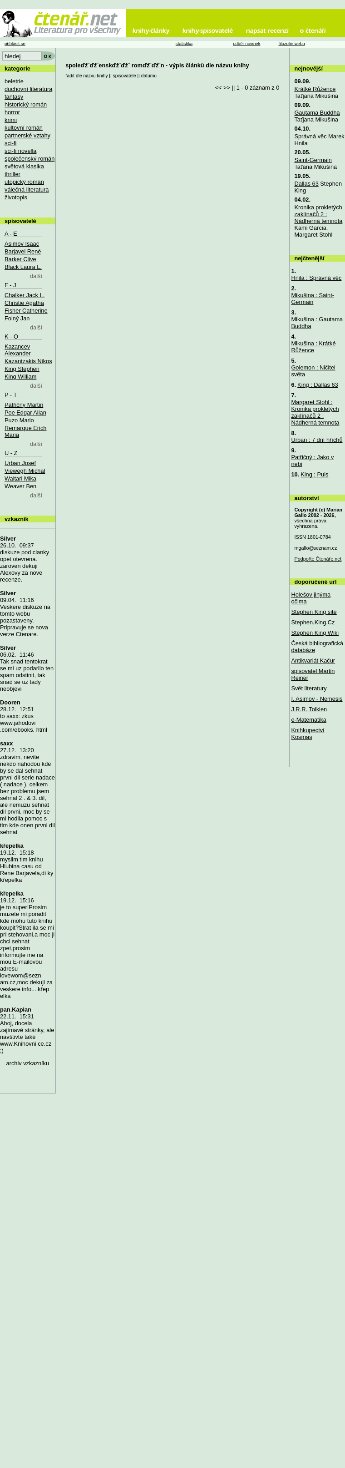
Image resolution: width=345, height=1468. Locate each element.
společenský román (29, 158)
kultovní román (24, 127)
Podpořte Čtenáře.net (317, 559)
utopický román (24, 181)
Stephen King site (313, 611)
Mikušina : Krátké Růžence (313, 347)
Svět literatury (308, 688)
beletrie (14, 81)
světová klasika (24, 166)
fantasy (14, 96)
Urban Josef (20, 463)
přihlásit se (15, 43)
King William (20, 376)
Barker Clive (20, 259)
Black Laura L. (23, 266)
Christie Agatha (24, 302)
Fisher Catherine (26, 310)
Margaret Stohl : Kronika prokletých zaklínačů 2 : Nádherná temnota (315, 412)
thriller (12, 174)
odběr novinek (246, 43)
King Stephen (22, 368)
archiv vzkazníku (27, 1063)
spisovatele (124, 75)
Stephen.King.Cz (313, 622)
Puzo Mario (19, 420)
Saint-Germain (313, 160)
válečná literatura (27, 189)
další (36, 276)
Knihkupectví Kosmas (307, 733)
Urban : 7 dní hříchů (316, 439)
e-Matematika (308, 719)
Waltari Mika (20, 478)
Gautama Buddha (317, 112)
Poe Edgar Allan (25, 412)
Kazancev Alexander (18, 350)
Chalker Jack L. (24, 295)
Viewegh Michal (25, 470)
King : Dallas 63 (317, 384)
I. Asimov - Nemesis (316, 698)
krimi (11, 119)
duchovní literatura (28, 89)
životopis (16, 197)
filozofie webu (291, 43)
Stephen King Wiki (315, 632)
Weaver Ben (20, 486)
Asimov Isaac (22, 243)
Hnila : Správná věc (316, 277)
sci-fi (10, 143)
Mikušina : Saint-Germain (312, 298)
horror (12, 112)
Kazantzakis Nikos (28, 361)
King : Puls (314, 474)
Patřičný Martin (24, 404)
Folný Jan (17, 318)
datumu (149, 75)
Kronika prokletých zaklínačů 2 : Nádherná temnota (318, 214)
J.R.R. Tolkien (309, 709)
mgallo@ (315, 548)
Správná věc (310, 136)
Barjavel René (23, 251)
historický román (26, 104)
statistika (184, 43)
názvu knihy (95, 75)
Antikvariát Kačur (313, 660)
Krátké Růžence (314, 89)
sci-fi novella (20, 150)
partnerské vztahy (27, 135)
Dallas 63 (306, 183)
